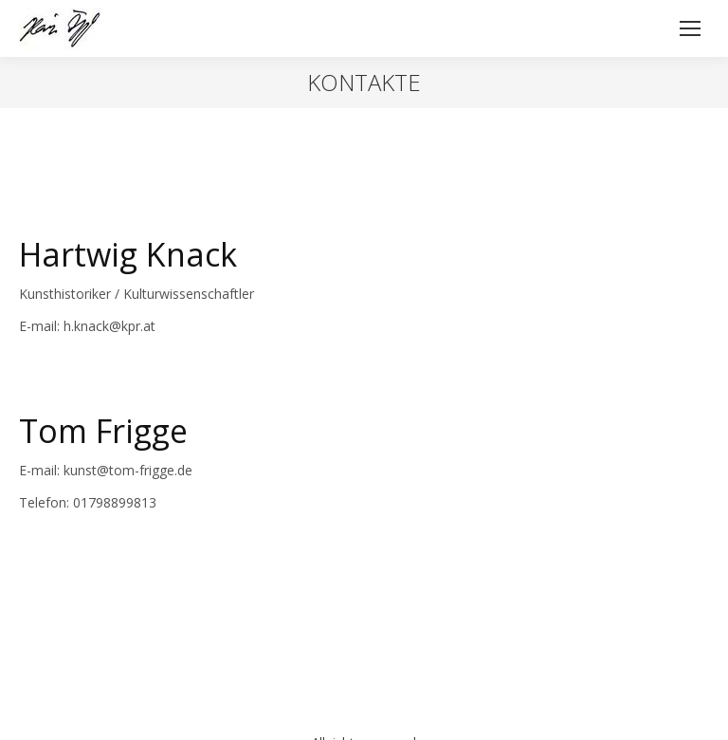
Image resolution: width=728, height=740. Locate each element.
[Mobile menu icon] (690, 28)
